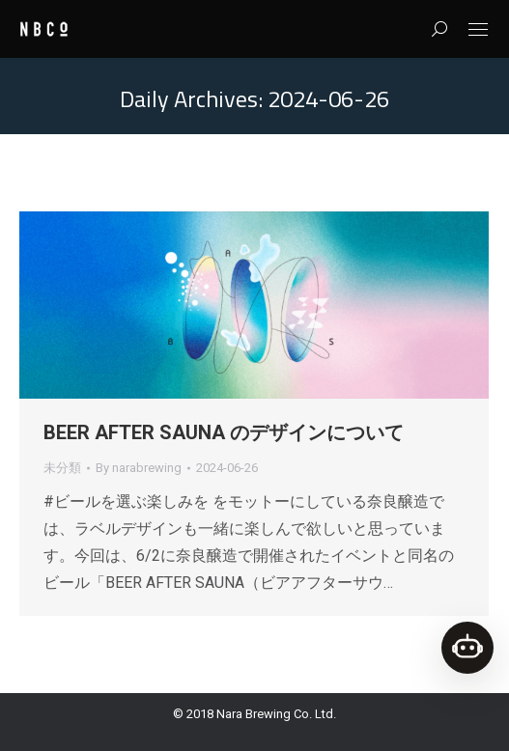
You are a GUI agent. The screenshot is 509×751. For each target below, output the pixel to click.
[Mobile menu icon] (478, 29)
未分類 (62, 467)
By (139, 467)
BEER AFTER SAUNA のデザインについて (223, 432)
